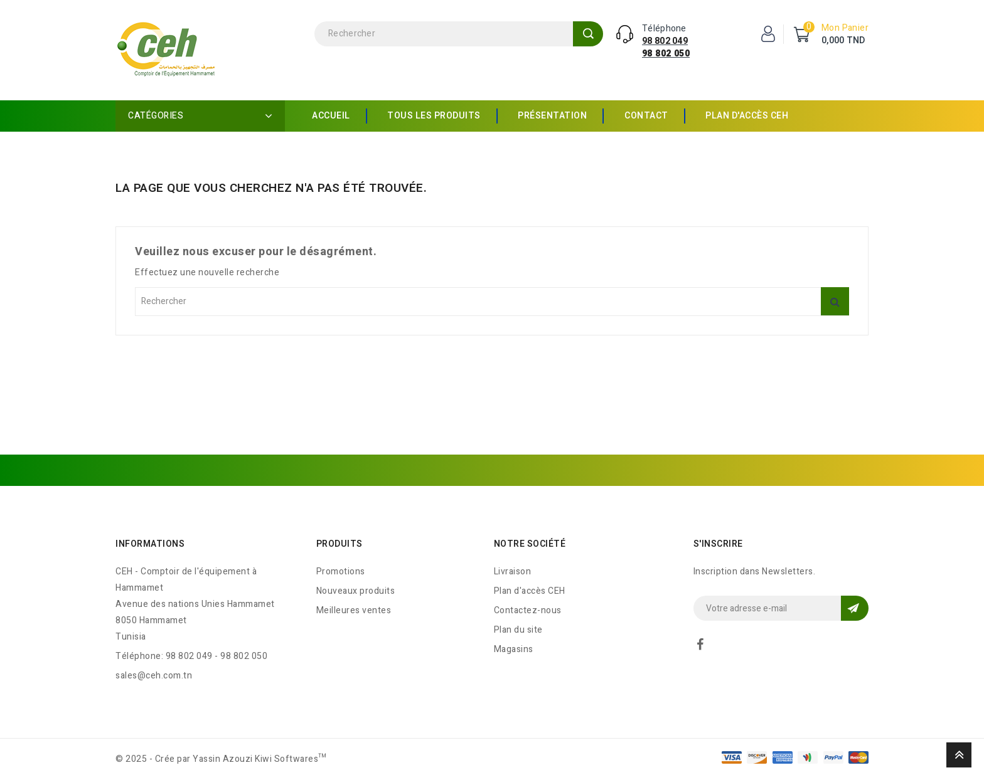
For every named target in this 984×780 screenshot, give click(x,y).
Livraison (513, 571)
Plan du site (518, 629)
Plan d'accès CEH (746, 115)
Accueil (331, 115)
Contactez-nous (528, 610)
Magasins (513, 649)
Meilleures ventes (354, 610)
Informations (149, 544)
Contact (646, 115)
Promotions (340, 571)
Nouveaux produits (355, 591)
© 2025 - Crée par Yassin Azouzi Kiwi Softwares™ (221, 759)
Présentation (552, 115)
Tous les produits (434, 115)
